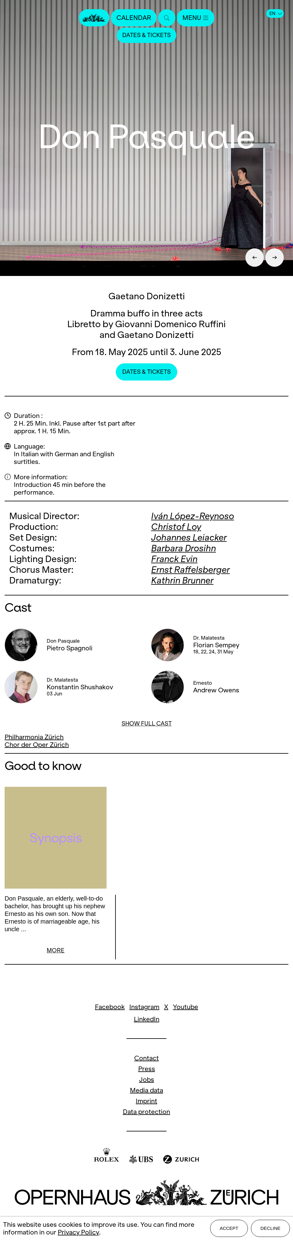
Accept (229, 1228)
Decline (270, 1228)
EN (275, 13)
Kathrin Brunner (182, 580)
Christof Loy (176, 527)
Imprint (146, 1101)
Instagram (144, 1007)
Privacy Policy (78, 1232)
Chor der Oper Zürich (37, 744)
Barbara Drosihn (183, 548)
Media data (146, 1091)
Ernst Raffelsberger (190, 570)
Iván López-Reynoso (192, 516)
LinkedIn (146, 1020)
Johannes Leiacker (189, 537)
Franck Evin (174, 559)
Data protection (146, 1112)
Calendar (133, 17)
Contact (146, 1058)
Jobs (146, 1080)
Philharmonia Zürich (34, 737)
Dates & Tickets (146, 35)
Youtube (185, 1007)
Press (146, 1069)
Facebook (110, 1007)
